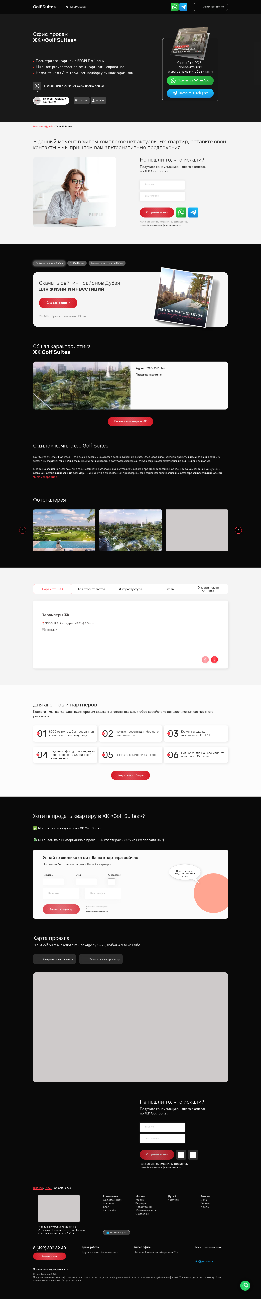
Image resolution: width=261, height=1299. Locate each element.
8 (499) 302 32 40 (49, 1248)
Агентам (98, 100)
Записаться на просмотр (101, 959)
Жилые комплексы (145, 1210)
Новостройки (143, 1207)
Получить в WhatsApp (190, 80)
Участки (204, 1207)
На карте (81, 100)
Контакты (108, 1203)
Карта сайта (109, 1210)
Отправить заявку (157, 212)
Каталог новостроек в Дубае (107, 263)
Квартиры (140, 1203)
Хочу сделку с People (130, 775)
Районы (139, 1200)
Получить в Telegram (190, 93)
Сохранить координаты (54, 959)
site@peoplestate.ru (205, 1261)
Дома (203, 1200)
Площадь (48, 875)
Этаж (78, 875)
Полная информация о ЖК (130, 421)
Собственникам (112, 1200)
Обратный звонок (211, 7)
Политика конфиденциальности (50, 1269)
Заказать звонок (49, 1256)
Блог (106, 1207)
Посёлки (205, 1203)
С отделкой (114, 875)
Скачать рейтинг (58, 303)
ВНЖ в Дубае (77, 263)
